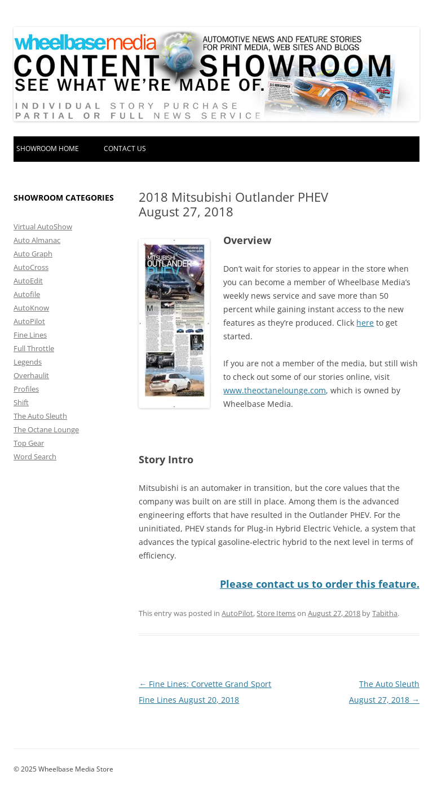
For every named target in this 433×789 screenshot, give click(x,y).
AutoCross (31, 267)
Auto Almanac (37, 240)
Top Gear (29, 443)
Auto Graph (33, 254)
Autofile (27, 294)
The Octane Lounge (46, 429)
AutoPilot (237, 613)
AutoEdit (28, 281)
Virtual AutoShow (43, 226)
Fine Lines (30, 335)
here (365, 322)
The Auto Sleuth (40, 416)
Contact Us (125, 148)
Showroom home (47, 148)
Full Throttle (34, 348)
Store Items (276, 613)
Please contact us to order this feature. (319, 584)
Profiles (26, 389)
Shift (21, 402)
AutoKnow (31, 308)
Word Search (35, 456)
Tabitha (384, 613)
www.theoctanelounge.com (274, 390)
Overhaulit (31, 375)
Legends (28, 362)
